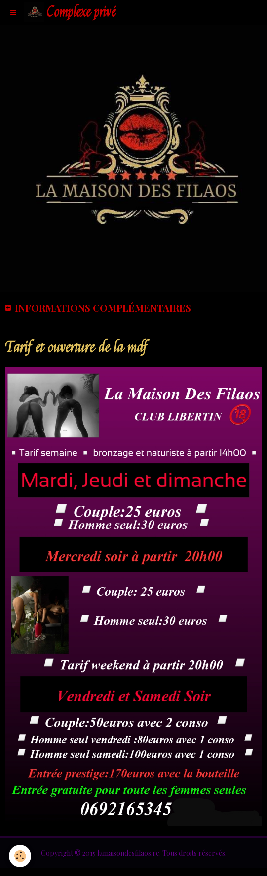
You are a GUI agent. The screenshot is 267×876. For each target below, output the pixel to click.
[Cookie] (20, 856)
